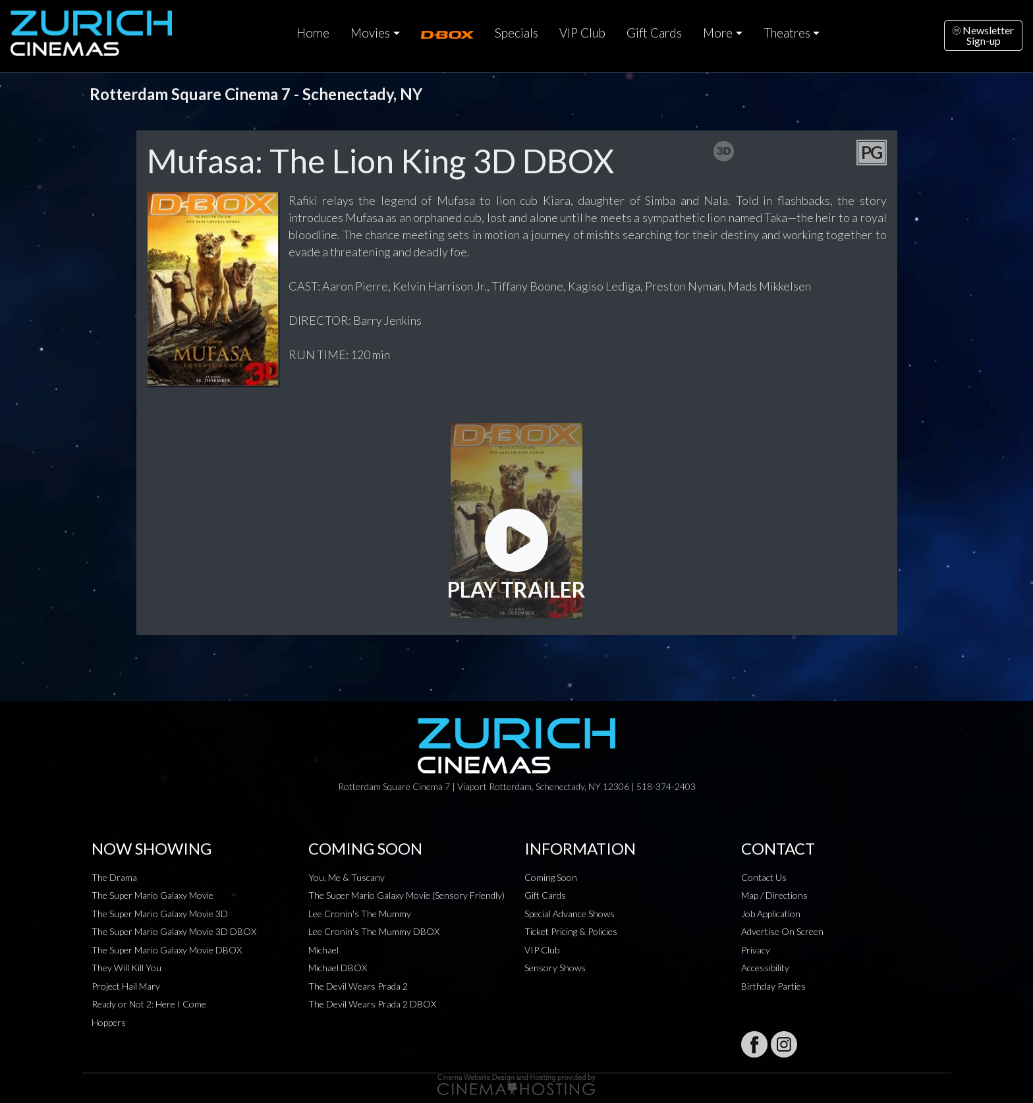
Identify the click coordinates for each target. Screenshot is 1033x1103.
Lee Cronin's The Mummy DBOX (373, 931)
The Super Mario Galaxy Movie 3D (160, 913)
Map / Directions (774, 895)
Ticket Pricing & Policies (570, 931)
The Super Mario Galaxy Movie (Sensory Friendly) (406, 895)
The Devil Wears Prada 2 (358, 986)
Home (312, 33)
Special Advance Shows (569, 913)
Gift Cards (654, 33)
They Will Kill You (126, 967)
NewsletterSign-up (983, 35)
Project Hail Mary (126, 986)
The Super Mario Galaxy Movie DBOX (167, 949)
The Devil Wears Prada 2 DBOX (372, 1003)
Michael (323, 949)
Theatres (787, 33)
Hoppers (109, 1022)
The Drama (114, 877)
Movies (370, 33)
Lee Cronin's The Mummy (359, 913)
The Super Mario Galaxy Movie (152, 895)
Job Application (770, 913)
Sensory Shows (555, 967)
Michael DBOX (337, 967)
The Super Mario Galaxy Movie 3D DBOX (174, 931)
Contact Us (764, 877)
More (718, 33)
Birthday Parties (773, 986)
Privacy (755, 949)
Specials (516, 33)
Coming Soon (550, 877)
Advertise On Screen (782, 931)
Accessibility (765, 967)
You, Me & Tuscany (346, 877)
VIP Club (582, 33)
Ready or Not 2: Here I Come (149, 1003)
